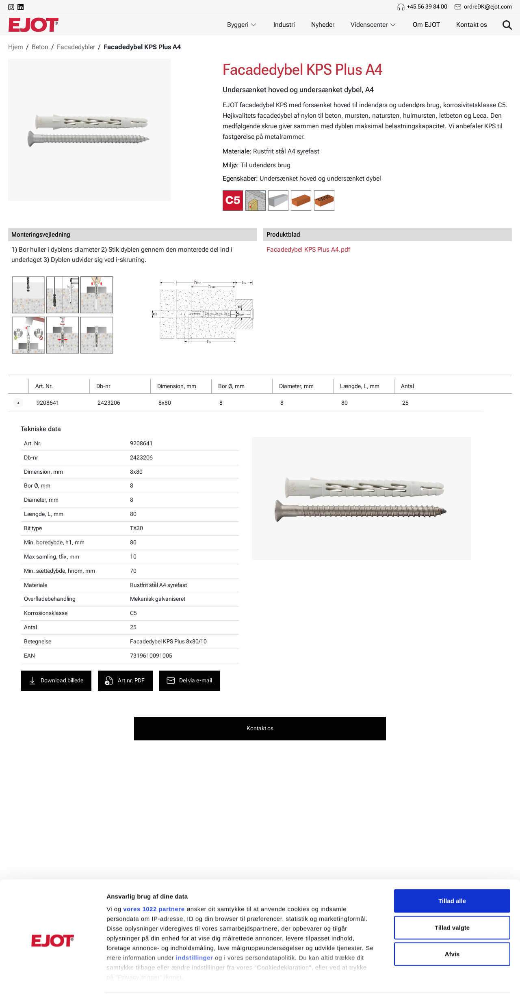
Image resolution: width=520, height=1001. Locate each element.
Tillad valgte (452, 903)
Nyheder (322, 24)
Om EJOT (426, 24)
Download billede (56, 681)
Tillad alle (452, 877)
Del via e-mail (190, 681)
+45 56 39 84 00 (427, 6)
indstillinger (194, 933)
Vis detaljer (422, 985)
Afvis (452, 930)
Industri (284, 24)
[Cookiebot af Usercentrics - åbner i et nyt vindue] (52, 985)
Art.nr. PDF (125, 681)
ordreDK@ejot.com (488, 6)
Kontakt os (471, 24)
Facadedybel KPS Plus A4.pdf (308, 249)
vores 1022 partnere (153, 885)
